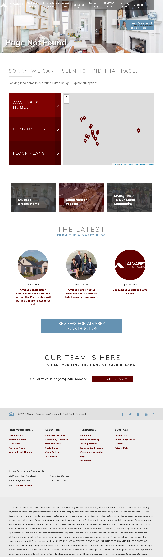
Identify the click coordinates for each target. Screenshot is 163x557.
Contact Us (121, 435)
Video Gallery (52, 452)
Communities (37, 129)
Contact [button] (142, 8)
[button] (141, 29)
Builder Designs (24, 485)
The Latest (85, 460)
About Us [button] (69, 9)
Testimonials (52, 456)
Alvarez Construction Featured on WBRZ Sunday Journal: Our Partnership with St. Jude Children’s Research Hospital (33, 297)
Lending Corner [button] (128, 9)
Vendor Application (125, 439)
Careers (119, 443)
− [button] (66, 101)
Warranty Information (91, 452)
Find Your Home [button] (36, 9)
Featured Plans (17, 448)
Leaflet (115, 164)
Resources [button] (82, 8)
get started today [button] (112, 379)
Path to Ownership (90, 439)
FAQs (82, 456)
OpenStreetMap (134, 164)
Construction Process (91, 448)
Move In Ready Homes (54, 9)
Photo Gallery (52, 448)
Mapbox (124, 164)
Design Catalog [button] (97, 9)
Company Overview (55, 435)
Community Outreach (56, 439)
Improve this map (147, 164)
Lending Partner (88, 443)
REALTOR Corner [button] (113, 9)
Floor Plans (37, 153)
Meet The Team (53, 443)
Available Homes (37, 105)
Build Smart (86, 435)
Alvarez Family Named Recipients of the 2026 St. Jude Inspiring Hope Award (81, 293)
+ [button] (66, 97)
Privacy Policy (122, 448)
